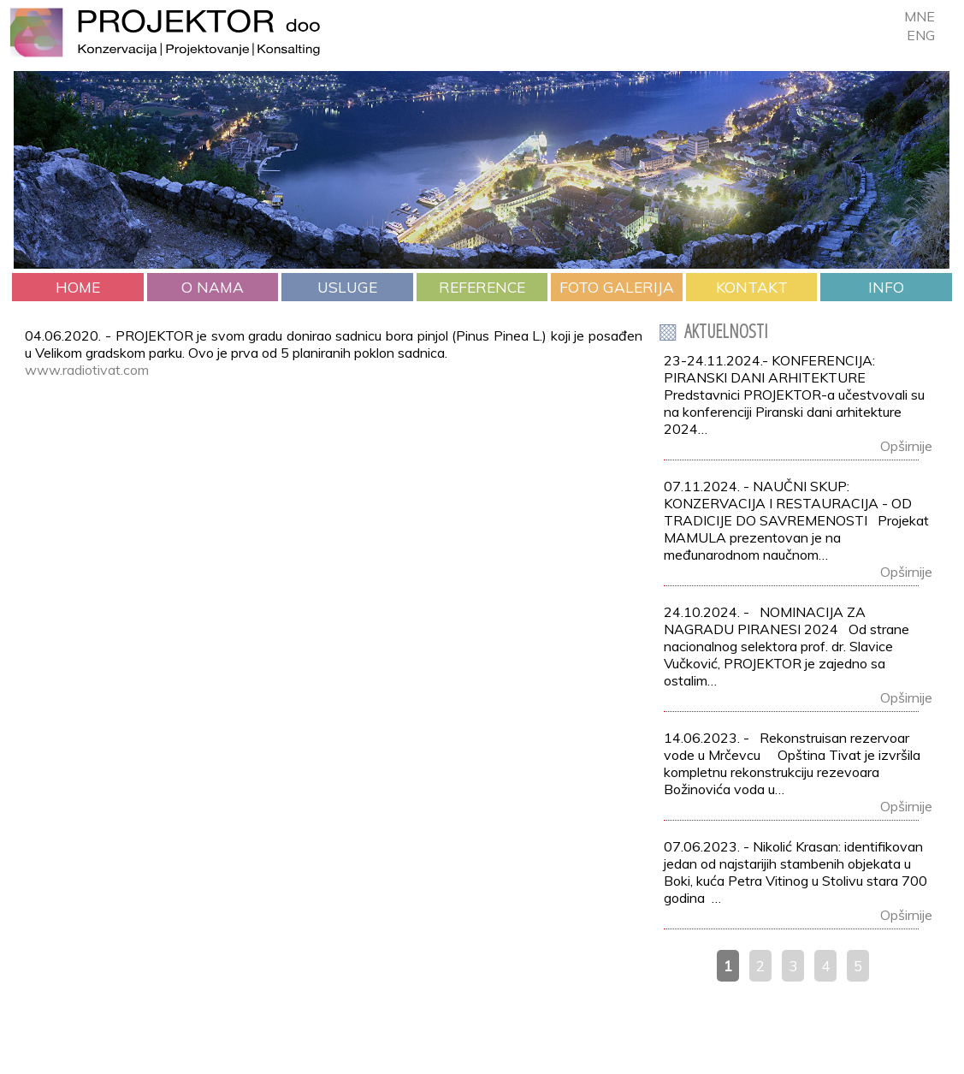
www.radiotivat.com (87, 369)
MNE (919, 16)
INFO (886, 287)
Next (928, 239)
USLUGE (347, 287)
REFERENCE (482, 287)
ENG (921, 35)
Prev (36, 239)
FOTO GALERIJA (616, 287)
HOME (78, 287)
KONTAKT (752, 287)
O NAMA (212, 287)
